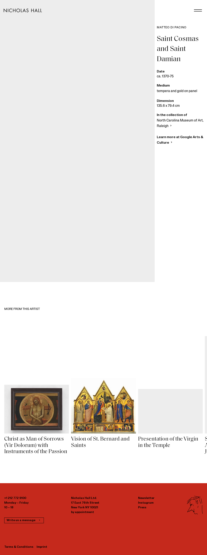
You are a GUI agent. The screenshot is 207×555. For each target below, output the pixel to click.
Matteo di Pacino (171, 27)
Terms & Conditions (18, 547)
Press (142, 507)
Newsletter (146, 498)
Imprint (42, 547)
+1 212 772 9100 (15, 498)
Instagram (146, 502)
